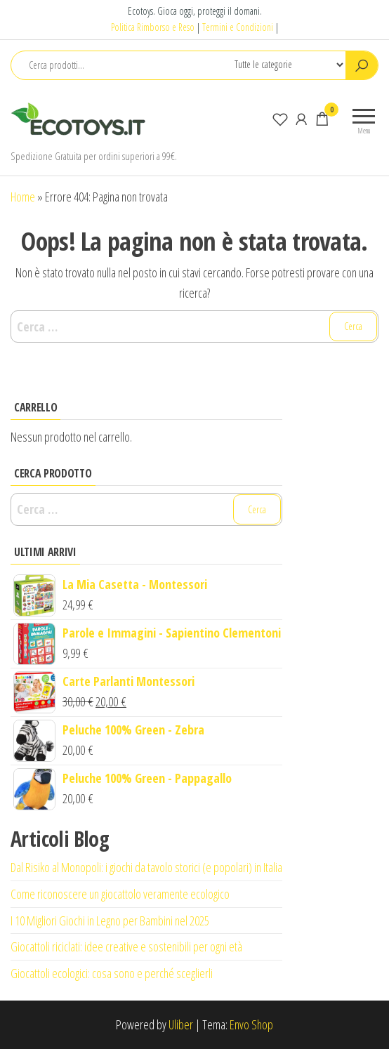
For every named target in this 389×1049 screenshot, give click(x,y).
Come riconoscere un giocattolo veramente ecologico (120, 893)
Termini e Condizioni (237, 27)
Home (23, 196)
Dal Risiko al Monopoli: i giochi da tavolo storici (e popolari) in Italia (146, 867)
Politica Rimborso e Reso (152, 27)
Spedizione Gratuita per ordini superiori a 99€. (94, 156)
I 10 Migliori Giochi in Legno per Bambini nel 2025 (110, 920)
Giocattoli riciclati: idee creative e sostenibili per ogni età (126, 946)
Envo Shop (251, 1024)
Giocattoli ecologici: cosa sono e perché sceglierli (112, 973)
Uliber (181, 1024)
